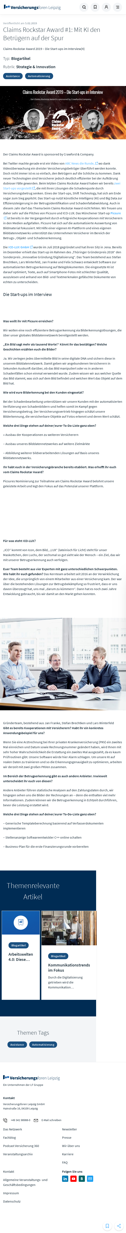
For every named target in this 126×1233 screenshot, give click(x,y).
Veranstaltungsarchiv (18, 1154)
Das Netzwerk (12, 1129)
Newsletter (69, 1129)
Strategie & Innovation (35, 66)
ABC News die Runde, (79, 163)
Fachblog (9, 1137)
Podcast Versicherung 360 (21, 1146)
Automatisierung (39, 76)
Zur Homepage (33, 7)
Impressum (11, 1193)
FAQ (65, 1162)
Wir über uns (71, 1146)
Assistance (13, 76)
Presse (66, 1137)
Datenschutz (12, 1201)
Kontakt (8, 1171)
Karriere (67, 1154)
